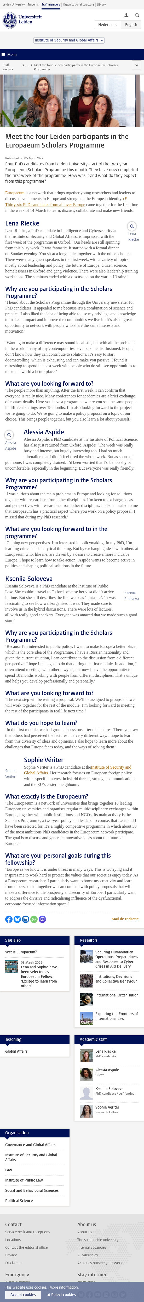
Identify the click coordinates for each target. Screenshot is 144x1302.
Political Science (19, 1190)
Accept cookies (23, 1294)
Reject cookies (63, 1294)
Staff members (51, 5)
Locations (13, 1229)
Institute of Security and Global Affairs (31, 1147)
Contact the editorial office (26, 1237)
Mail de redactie (125, 909)
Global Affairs (16, 1041)
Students (33, 5)
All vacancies (87, 1245)
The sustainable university (97, 1229)
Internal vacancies (91, 1237)
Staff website (12, 65)
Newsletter (86, 1272)
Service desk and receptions (27, 1222)
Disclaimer (13, 1253)
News (30, 65)
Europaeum (15, 188)
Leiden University (14, 5)
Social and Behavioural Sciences (32, 1180)
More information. (64, 1287)
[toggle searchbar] (137, 15)
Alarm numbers (17, 1272)
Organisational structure (78, 5)
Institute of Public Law (24, 1170)
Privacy (11, 1245)
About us (84, 1222)
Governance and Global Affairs (30, 1134)
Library (101, 5)
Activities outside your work (99, 1253)
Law (8, 1160)
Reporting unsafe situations (27, 1279)
